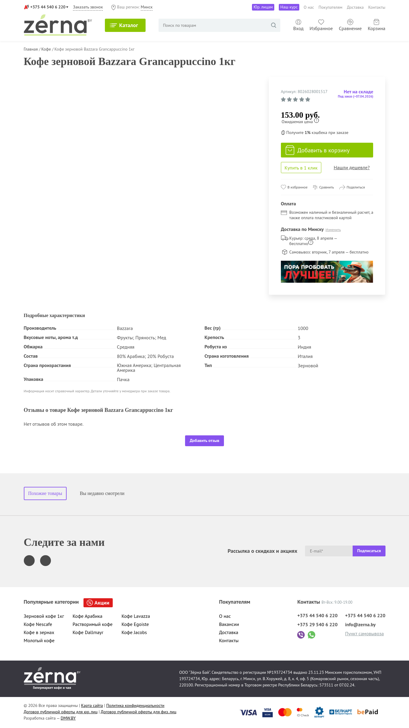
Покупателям (330, 7)
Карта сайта (92, 705)
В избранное (297, 187)
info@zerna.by (360, 624)
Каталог (128, 25)
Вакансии (229, 624)
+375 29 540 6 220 (317, 624)
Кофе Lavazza (135, 616)
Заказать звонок (88, 7)
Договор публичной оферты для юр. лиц (61, 711)
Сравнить (326, 187)
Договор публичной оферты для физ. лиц (138, 711)
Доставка (355, 7)
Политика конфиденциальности (135, 705)
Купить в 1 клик (301, 168)
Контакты (376, 7)
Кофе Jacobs (134, 632)
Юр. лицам (263, 7)
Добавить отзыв (204, 440)
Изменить (333, 229)
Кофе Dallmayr (88, 632)
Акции (101, 602)
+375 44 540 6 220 (48, 7)
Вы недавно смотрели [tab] (102, 493)
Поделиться (356, 187)
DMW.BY (68, 718)
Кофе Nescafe (38, 624)
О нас (309, 7)
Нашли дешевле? (352, 167)
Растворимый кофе (93, 624)
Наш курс (289, 7)
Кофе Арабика (87, 616)
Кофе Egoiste (135, 624)
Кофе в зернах (39, 632)
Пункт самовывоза (364, 633)
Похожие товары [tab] (45, 493)
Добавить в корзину (317, 150)
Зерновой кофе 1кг (44, 616)
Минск (147, 7)
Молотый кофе (39, 640)
